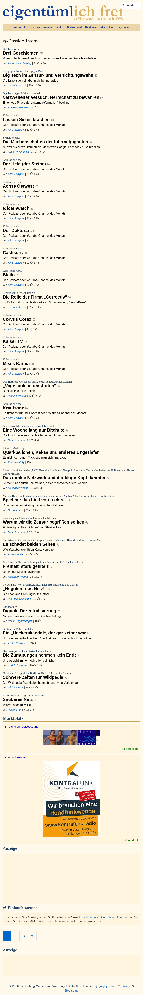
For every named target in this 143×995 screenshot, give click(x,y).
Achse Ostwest (71, 184)
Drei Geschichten (71, 51)
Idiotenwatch (71, 207)
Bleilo (71, 273)
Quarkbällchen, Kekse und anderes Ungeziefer (71, 451)
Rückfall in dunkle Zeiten (19, 391)
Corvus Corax (71, 318)
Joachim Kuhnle (17, 85)
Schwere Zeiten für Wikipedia (71, 676)
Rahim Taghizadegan (20, 621)
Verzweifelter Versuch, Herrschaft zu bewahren (71, 96)
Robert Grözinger (18, 107)
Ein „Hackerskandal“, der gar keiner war (71, 631)
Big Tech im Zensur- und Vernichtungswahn (71, 74)
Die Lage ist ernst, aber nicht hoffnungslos (30, 80)
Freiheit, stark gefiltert (71, 565)
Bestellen (35, 27)
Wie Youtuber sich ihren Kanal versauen (29, 549)
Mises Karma (71, 362)
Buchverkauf (74, 27)
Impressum (123, 27)
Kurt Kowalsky (16, 462)
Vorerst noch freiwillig (17, 704)
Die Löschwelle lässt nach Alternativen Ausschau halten (39, 435)
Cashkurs (71, 251)
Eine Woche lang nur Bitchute (71, 428)
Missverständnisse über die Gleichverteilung (32, 616)
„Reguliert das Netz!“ (71, 587)
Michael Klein (15, 510)
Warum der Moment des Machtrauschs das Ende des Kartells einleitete (49, 58)
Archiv (60, 27)
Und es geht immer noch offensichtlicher (29, 660)
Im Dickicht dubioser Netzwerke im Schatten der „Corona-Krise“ (44, 302)
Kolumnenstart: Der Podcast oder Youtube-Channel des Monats (44, 413)
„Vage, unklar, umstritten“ (71, 384)
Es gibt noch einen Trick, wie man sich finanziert (34, 457)
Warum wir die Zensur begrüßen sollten (71, 521)
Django (126, 986)
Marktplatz (106, 27)
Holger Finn (14, 709)
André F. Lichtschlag (19, 63)
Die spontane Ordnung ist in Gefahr (26, 594)
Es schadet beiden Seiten (71, 543)
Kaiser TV (71, 340)
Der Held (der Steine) (71, 162)
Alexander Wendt (18, 487)
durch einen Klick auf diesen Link (101, 917)
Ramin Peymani (17, 395)
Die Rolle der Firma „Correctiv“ (71, 295)
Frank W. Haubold (18, 151)
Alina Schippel (16, 129)
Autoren (48, 27)
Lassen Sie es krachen (71, 118)
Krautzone (71, 406)
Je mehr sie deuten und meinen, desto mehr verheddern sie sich (45, 483)
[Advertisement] (71, 878)
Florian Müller (16, 554)
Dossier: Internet (22, 41)
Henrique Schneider (19, 598)
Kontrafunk (131, 840)
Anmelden (131, 5)
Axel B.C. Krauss (18, 643)
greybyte (104, 986)
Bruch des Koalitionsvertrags (21, 571)
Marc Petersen (16, 440)
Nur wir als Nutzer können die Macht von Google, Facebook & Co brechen (51, 147)
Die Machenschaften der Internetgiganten (71, 140)
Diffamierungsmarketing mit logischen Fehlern (33, 505)
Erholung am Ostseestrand (21, 726)
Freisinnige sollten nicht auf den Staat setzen (32, 527)
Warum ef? (20, 27)
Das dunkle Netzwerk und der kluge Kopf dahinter (71, 474)
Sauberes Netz (71, 698)
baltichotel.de (130, 748)
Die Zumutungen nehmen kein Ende (71, 654)
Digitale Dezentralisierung (71, 609)
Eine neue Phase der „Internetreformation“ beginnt (36, 102)
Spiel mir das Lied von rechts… (71, 498)
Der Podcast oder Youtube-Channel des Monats (34, 124)
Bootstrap (71, 990)
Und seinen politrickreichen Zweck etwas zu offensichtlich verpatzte (47, 638)
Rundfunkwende (15, 757)
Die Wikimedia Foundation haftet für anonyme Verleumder (41, 682)
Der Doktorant (71, 229)
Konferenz (91, 27)
